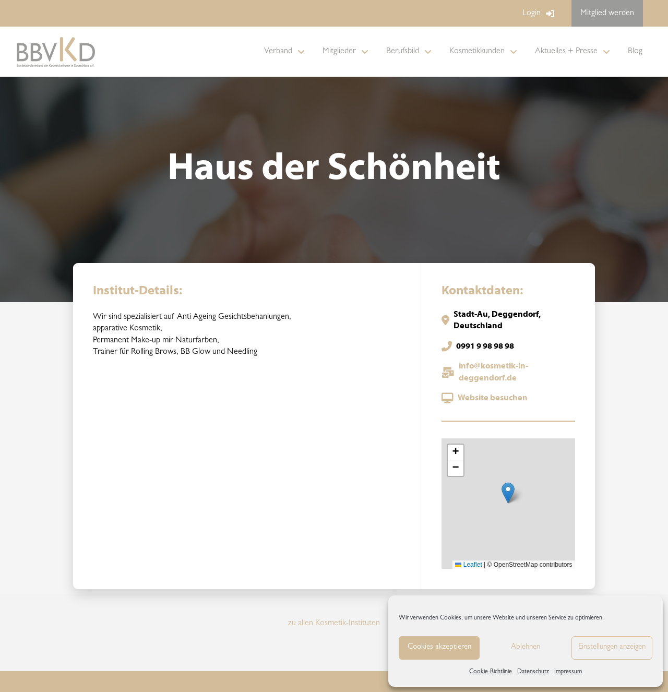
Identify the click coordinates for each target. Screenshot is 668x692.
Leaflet (468, 564)
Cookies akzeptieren (439, 647)
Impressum (568, 672)
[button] (508, 493)
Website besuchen (493, 398)
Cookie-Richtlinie (490, 672)
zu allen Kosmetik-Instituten (334, 623)
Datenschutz (533, 672)
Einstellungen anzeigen (612, 647)
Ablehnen (525, 647)
